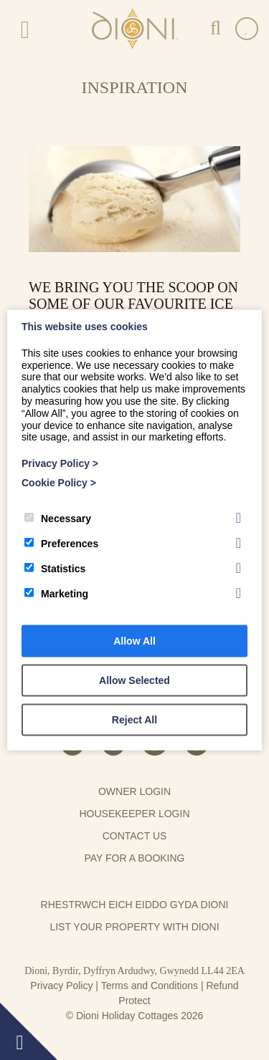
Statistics (54, 568)
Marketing (56, 593)
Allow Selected (134, 679)
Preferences (61, 543)
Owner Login (134, 791)
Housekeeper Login (134, 813)
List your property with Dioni (134, 927)
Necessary (57, 518)
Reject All (134, 719)
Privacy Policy (61, 985)
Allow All (134, 640)
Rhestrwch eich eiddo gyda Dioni (135, 904)
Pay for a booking (134, 858)
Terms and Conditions (149, 985)
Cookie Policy (59, 482)
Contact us (135, 836)
